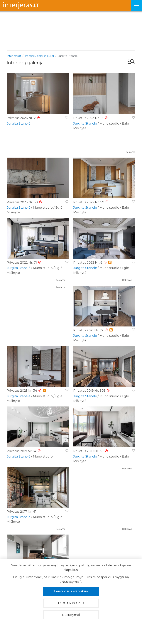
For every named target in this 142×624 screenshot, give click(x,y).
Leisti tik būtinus (71, 603)
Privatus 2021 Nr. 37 (88, 330)
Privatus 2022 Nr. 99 (88, 202)
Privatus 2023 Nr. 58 (22, 202)
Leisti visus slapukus (71, 591)
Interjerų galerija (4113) (39, 56)
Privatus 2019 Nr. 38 (88, 451)
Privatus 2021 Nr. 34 (22, 390)
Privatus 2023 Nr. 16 (88, 118)
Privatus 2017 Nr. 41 (21, 511)
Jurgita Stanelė (18, 123)
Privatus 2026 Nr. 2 (21, 118)
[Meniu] (136, 5)
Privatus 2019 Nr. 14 (21, 451)
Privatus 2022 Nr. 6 (87, 262)
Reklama (130, 152)
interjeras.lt (14, 56)
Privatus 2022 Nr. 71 (22, 262)
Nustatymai (71, 615)
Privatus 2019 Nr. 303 (89, 390)
